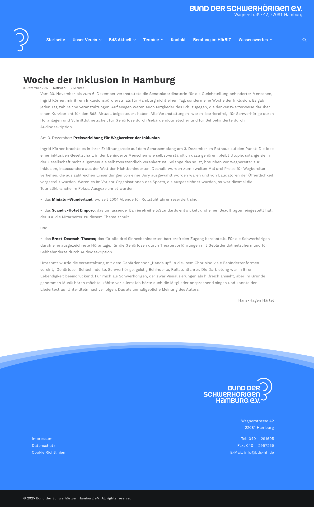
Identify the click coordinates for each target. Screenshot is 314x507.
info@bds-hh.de (259, 452)
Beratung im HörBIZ (201, 39)
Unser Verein (75, 39)
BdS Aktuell (111, 39)
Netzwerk (59, 88)
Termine (142, 39)
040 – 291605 (261, 438)
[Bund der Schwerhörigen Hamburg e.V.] (15, 40)
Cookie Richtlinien (48, 452)
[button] (304, 40)
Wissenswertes (244, 39)
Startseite (44, 39)
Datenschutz (44, 445)
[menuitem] (44, 40)
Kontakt (166, 39)
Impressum (42, 438)
